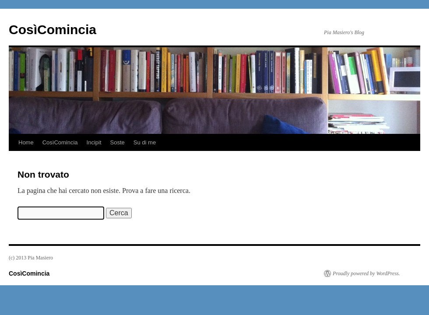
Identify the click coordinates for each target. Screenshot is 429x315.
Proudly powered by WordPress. (366, 273)
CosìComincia (52, 29)
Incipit (94, 142)
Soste (117, 142)
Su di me (145, 142)
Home (26, 142)
